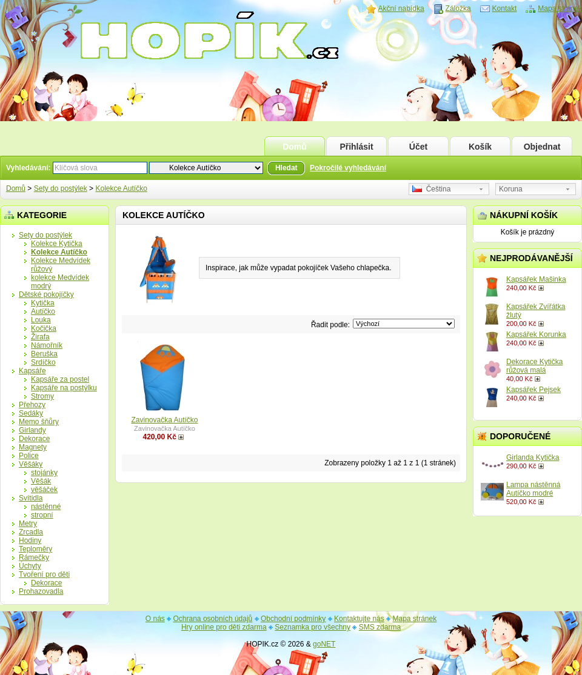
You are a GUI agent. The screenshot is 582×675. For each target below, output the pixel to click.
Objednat (542, 146)
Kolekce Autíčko (121, 188)
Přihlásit (356, 146)
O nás (155, 618)
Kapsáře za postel (60, 379)
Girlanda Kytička (532, 457)
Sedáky (31, 413)
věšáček (44, 489)
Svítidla (30, 498)
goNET (324, 644)
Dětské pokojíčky (46, 294)
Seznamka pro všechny (312, 627)
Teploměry (35, 549)
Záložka (458, 8)
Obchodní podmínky (293, 618)
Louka (41, 320)
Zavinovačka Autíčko (164, 420)
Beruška (44, 354)
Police (29, 455)
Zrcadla (31, 532)
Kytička (43, 303)
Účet (418, 146)
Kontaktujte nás (359, 618)
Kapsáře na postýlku (64, 388)
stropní (42, 515)
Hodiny (30, 540)
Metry (28, 523)
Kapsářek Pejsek (533, 389)
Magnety (33, 447)
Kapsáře (32, 371)
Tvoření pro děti (44, 574)
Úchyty (30, 566)
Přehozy (32, 405)
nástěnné (46, 506)
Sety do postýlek (60, 188)
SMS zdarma (380, 627)
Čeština (431, 189)
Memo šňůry (39, 421)
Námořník (46, 345)
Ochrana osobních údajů (213, 618)
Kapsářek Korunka (536, 334)
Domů (295, 146)
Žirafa (40, 337)
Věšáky (30, 464)
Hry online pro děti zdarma (224, 627)
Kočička (43, 328)
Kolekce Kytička (56, 243)
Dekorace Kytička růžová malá (534, 365)
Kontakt (504, 8)
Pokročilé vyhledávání (348, 168)
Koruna (511, 189)
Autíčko (43, 311)
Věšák (41, 481)
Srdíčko (43, 362)
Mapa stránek (560, 8)
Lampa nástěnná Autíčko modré (533, 488)
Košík (480, 146)
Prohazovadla (41, 591)
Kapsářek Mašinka (536, 279)
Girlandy (32, 430)
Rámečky (34, 557)
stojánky (44, 472)
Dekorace (34, 438)
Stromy (42, 396)
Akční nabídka (401, 8)
